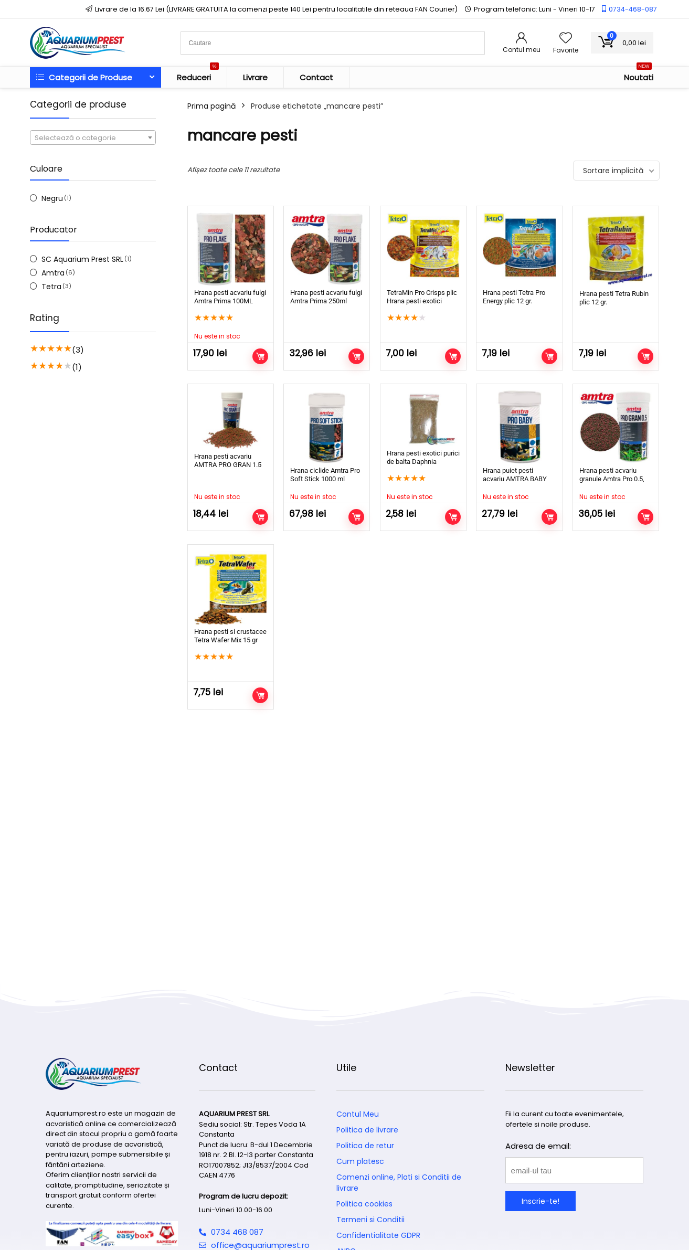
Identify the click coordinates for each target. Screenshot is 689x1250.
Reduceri (198, 75)
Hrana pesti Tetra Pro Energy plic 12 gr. (514, 297)
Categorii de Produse (84, 77)
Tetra (51, 286)
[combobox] (93, 137)
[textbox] (92, 138)
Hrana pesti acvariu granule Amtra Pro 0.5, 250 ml (611, 479)
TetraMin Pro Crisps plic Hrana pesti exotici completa (422, 301)
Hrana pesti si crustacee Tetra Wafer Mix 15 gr (230, 636)
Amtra (53, 273)
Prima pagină (211, 106)
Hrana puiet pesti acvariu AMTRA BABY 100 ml (515, 479)
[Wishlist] (565, 38)
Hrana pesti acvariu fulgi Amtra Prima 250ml (326, 297)
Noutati (638, 75)
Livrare (255, 77)
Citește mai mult (260, 356)
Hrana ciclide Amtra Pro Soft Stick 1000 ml (325, 475)
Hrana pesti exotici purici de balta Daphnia (423, 457)
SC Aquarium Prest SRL (82, 259)
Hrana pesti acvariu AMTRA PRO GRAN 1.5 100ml (227, 464)
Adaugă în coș (356, 356)
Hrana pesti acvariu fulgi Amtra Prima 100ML (230, 297)
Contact (316, 77)
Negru (52, 198)
